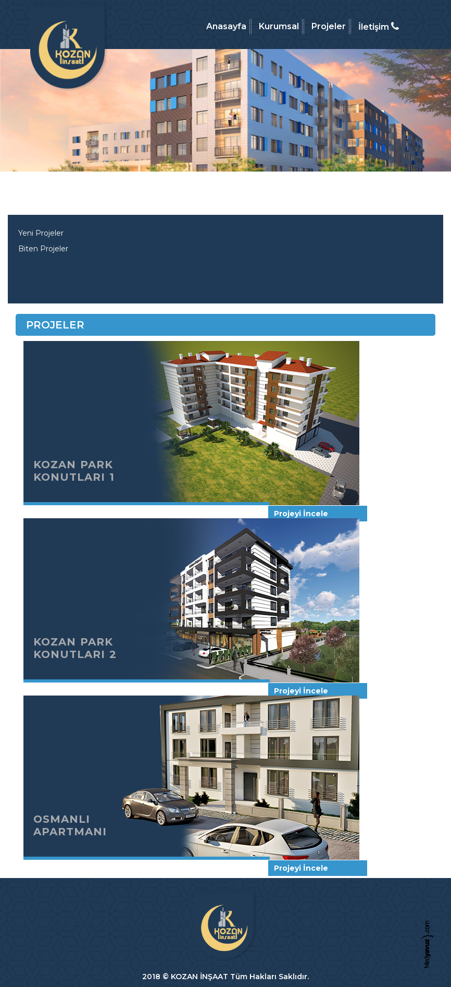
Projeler (328, 26)
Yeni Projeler (41, 233)
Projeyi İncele (301, 513)
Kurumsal (279, 26)
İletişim (378, 26)
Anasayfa (226, 26)
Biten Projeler (43, 248)
